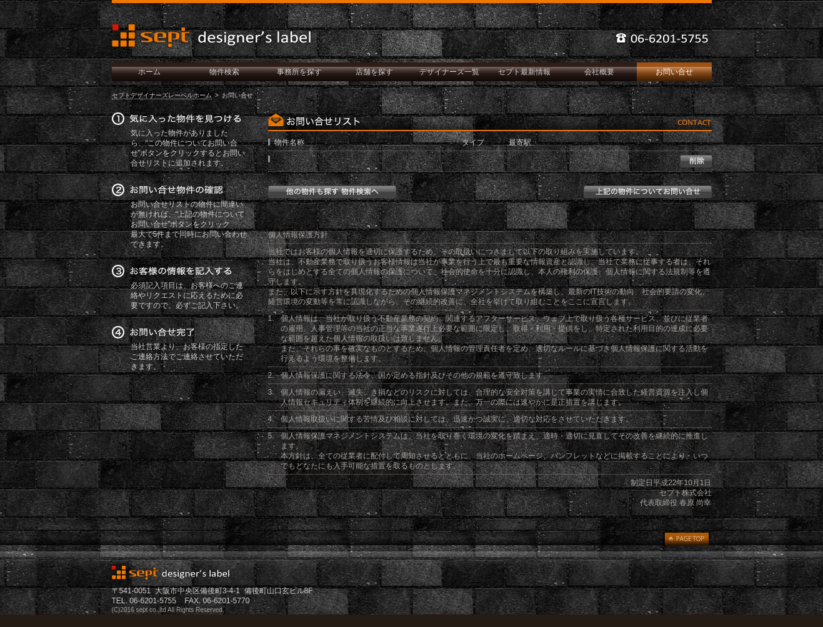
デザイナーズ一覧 (449, 71)
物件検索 (224, 71)
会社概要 (599, 71)
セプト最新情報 (524, 71)
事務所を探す (299, 71)
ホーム (149, 71)
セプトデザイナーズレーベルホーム (162, 95)
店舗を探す (374, 71)
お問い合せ (674, 71)
